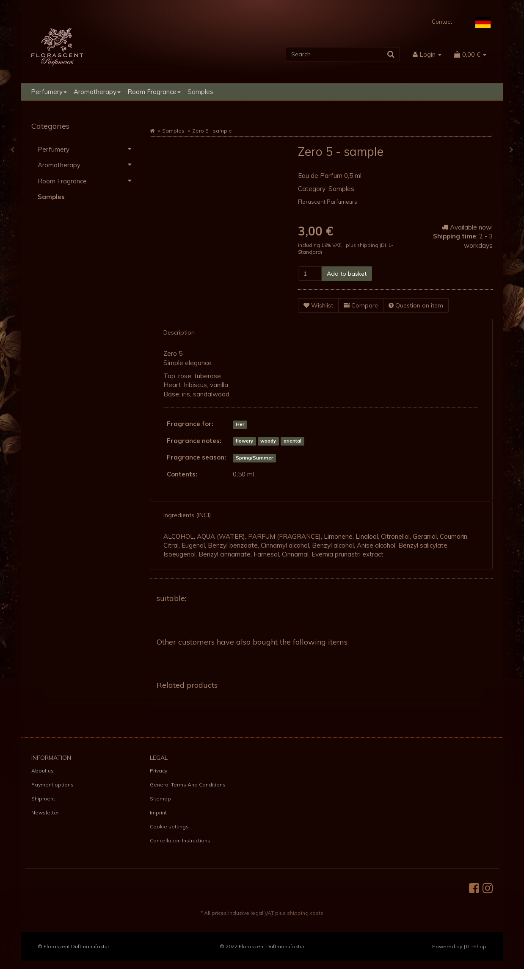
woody (268, 441)
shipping (368, 245)
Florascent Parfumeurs (327, 201)
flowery (244, 441)
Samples (200, 92)
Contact (442, 21)
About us (42, 770)
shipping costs (305, 913)
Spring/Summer (254, 458)
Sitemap (160, 798)
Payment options (52, 784)
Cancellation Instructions (180, 840)
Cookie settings (169, 826)
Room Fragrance (154, 92)
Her (240, 424)
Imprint (158, 812)
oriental (292, 441)
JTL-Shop (474, 946)
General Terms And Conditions (188, 784)
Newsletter (45, 812)
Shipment (43, 798)
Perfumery (49, 92)
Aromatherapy (97, 92)
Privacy (158, 770)
